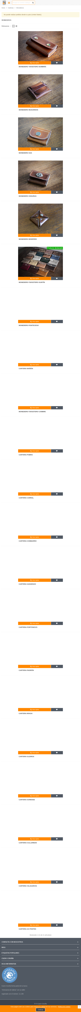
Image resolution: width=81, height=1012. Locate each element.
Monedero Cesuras (27, 196)
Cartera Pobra (26, 455)
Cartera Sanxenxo (27, 584)
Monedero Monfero (28, 239)
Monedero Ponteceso (29, 325)
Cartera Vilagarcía (28, 886)
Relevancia (6, 26)
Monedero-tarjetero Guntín (32, 282)
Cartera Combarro (28, 541)
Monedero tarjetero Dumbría (32, 67)
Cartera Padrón (26, 670)
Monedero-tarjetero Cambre (32, 411)
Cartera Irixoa (26, 713)
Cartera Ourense (27, 800)
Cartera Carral (26, 498)
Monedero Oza (25, 153)
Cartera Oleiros (26, 756)
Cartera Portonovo (28, 627)
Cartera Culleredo (28, 843)
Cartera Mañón (26, 368)
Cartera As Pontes (27, 929)
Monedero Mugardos (28, 110)
